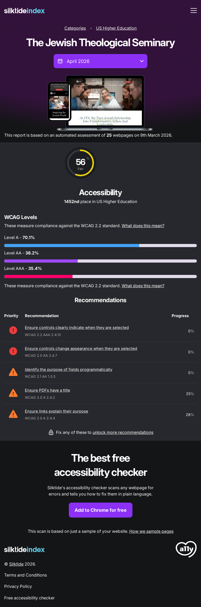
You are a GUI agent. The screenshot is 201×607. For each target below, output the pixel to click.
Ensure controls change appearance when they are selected (81, 348)
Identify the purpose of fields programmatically (68, 369)
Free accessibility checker (29, 597)
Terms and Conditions (25, 575)
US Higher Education (116, 28)
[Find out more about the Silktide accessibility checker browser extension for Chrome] (100, 484)
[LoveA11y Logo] (186, 550)
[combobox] (100, 61)
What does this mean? (143, 225)
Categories (75, 28)
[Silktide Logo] (24, 549)
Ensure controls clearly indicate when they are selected (77, 327)
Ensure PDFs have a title (47, 390)
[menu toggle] (193, 10)
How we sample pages (151, 531)
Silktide (16, 564)
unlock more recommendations (123, 432)
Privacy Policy (18, 586)
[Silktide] (24, 10)
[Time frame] (100, 61)
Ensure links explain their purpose (56, 411)
